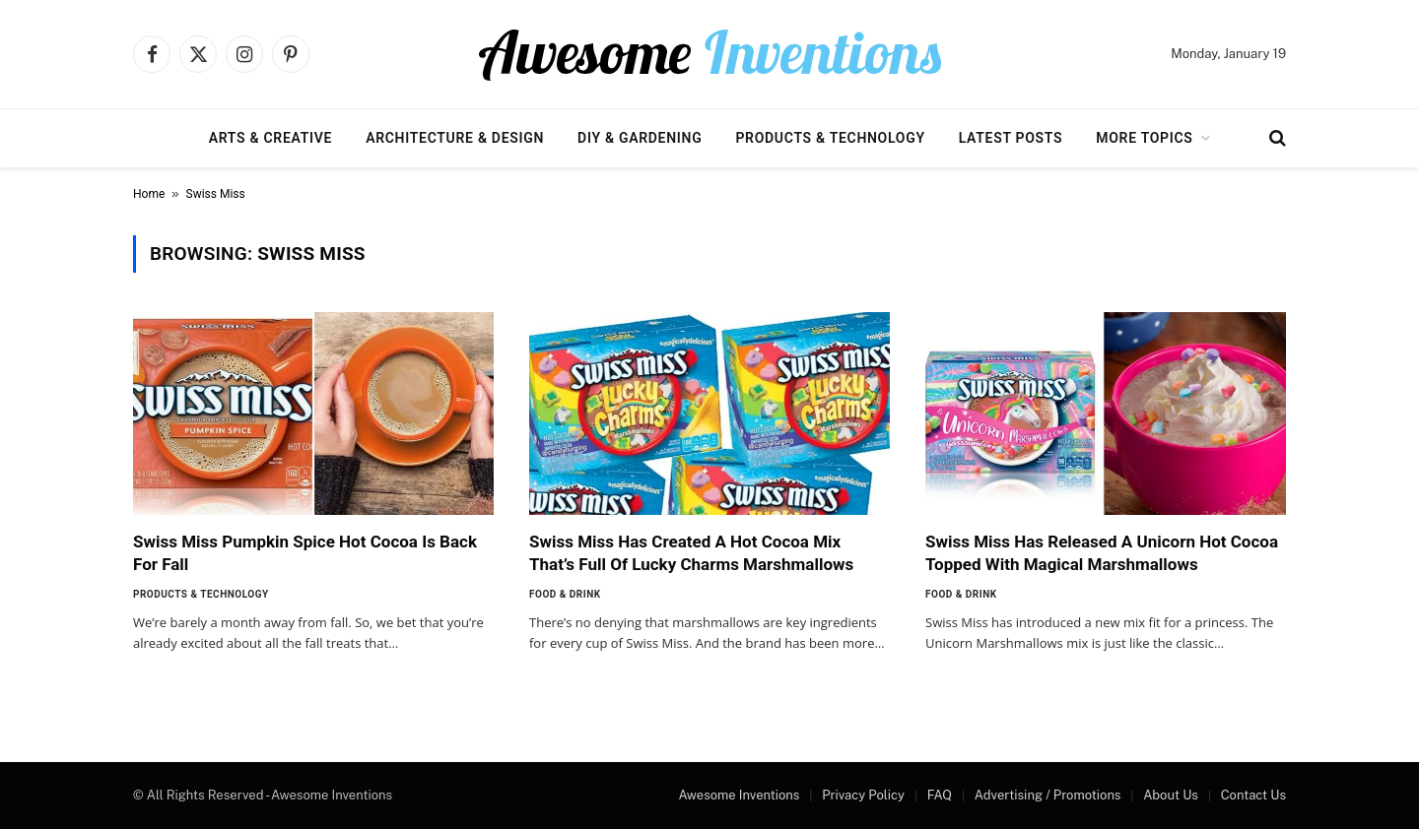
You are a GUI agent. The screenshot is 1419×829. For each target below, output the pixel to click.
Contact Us (1253, 795)
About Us (1170, 795)
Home (149, 194)
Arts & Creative (270, 138)
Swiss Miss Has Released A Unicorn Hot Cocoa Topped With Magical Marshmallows (1101, 553)
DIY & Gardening (639, 138)
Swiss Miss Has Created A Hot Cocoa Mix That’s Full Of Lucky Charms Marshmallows (691, 553)
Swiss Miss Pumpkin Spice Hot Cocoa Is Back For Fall (305, 553)
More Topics (1144, 138)
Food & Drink (565, 594)
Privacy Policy (863, 795)
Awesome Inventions (738, 795)
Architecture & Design (455, 138)
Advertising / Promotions (1048, 795)
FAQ (939, 795)
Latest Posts (1011, 138)
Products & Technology (829, 138)
